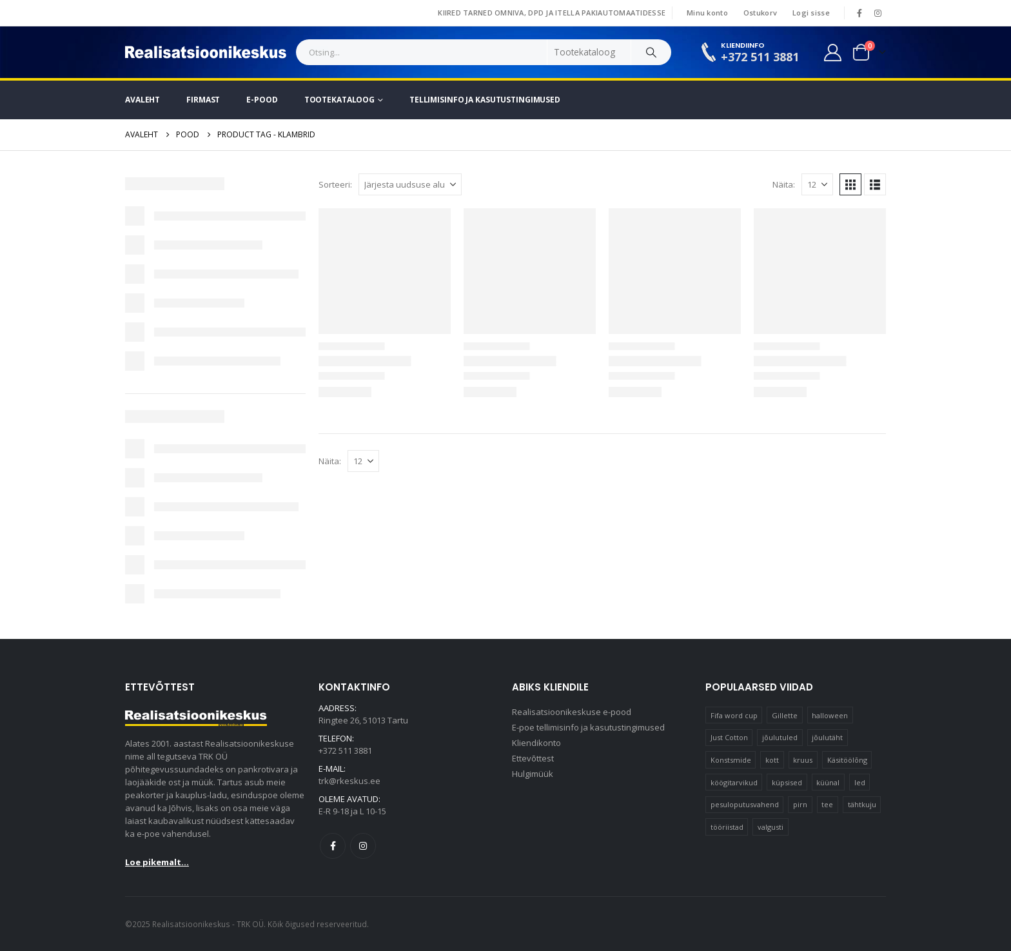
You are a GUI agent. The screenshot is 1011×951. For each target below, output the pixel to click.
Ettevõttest (533, 758)
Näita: (783, 184)
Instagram (363, 846)
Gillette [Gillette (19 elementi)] (785, 715)
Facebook (333, 846)
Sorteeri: (335, 184)
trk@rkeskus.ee (349, 781)
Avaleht (142, 99)
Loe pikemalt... (157, 862)
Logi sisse (811, 12)
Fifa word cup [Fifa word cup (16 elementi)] (734, 715)
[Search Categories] (589, 52)
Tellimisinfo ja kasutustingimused (484, 99)
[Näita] (817, 184)
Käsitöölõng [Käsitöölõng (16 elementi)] (847, 760)
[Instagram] (877, 13)
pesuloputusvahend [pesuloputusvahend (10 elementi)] (745, 804)
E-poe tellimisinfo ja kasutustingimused (588, 727)
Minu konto (707, 12)
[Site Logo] (205, 52)
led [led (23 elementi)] (859, 782)
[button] (850, 184)
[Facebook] (859, 13)
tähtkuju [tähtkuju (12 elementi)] (862, 804)
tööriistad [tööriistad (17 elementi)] (727, 827)
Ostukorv (760, 12)
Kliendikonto (536, 743)
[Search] (651, 52)
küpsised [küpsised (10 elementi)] (787, 782)
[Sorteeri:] (410, 184)
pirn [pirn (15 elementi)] (800, 804)
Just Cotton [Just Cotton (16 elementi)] (729, 737)
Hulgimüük (532, 773)
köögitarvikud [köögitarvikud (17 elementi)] (734, 782)
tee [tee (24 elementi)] (827, 804)
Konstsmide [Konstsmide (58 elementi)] (731, 760)
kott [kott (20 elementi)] (772, 760)
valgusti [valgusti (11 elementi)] (770, 827)
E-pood (261, 99)
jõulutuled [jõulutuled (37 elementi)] (780, 737)
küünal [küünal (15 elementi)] (827, 782)
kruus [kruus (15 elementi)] (802, 760)
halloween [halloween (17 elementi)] (830, 715)
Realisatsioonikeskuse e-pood (571, 712)
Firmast (203, 99)
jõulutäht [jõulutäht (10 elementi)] (827, 737)
